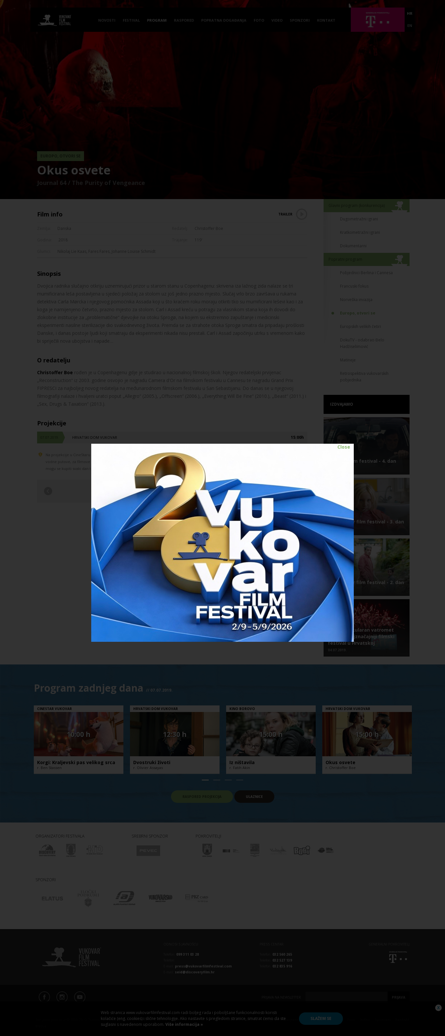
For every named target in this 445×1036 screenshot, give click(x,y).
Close (343, 447)
